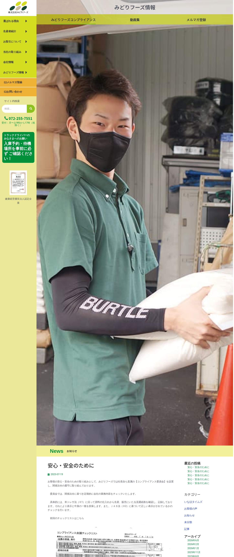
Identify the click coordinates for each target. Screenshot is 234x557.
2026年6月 (193, 540)
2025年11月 (194, 552)
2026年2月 (193, 544)
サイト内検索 (12, 101)
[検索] (31, 109)
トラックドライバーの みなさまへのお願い (17, 137)
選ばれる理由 (15, 21)
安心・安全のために (198, 467)
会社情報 (15, 62)
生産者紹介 (15, 31)
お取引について (15, 41)
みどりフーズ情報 (15, 72)
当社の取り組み (15, 52)
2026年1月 (193, 548)
